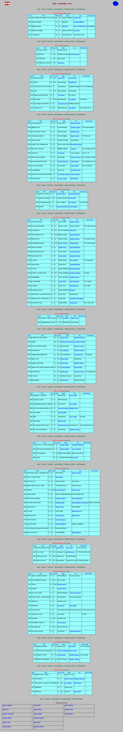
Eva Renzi (77, 30)
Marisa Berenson (74, 281)
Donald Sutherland (74, 193)
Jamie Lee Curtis (79, 346)
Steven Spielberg (66, 367)
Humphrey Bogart (74, 655)
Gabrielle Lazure (74, 277)
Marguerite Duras (63, 103)
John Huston (62, 655)
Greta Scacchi (73, 78)
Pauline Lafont (75, 136)
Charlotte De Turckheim (77, 298)
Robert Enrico (62, 421)
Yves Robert (61, 153)
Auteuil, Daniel (6, 726)
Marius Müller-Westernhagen (80, 502)
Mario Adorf (77, 691)
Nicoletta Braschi (75, 239)
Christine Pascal (62, 588)
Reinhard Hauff (60, 502)
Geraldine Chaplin (79, 342)
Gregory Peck (73, 650)
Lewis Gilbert (68, 683)
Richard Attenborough (67, 342)
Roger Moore (78, 683)
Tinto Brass (61, 63)
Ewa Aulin (75, 457)
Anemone (73, 148)
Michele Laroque (75, 123)
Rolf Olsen (65, 26)
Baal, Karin (37, 722)
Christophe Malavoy (75, 631)
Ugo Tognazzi (72, 202)
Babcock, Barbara (39, 726)
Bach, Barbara (69, 713)
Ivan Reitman (65, 350)
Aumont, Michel (6, 718)
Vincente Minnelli (64, 650)
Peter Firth (72, 646)
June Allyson (72, 99)
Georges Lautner (62, 178)
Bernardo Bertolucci (62, 206)
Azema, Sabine (38, 713)
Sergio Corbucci (69, 678)
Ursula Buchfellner (79, 22)
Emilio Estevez (71, 552)
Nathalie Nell (73, 302)
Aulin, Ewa (5, 709)
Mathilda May (73, 82)
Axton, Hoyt (37, 705)
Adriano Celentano (79, 678)
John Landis (64, 359)
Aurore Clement (76, 449)
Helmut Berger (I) (77, 511)
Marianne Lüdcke (61, 498)
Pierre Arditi (73, 395)
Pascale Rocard (74, 285)
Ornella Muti (74, 178)
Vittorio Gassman (75, 429)
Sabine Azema (75, 161)
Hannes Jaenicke (76, 473)
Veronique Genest (76, 170)
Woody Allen (64, 337)
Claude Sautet (63, 247)
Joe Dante (66, 318)
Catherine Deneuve (75, 251)
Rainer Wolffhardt (61, 524)
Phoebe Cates (75, 318)
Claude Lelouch (64, 445)
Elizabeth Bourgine (76, 144)
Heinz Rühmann (76, 532)
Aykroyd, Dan (37, 709)
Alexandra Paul (78, 354)
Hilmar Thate (76, 515)
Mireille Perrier (75, 131)
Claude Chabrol (64, 449)
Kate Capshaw (78, 367)
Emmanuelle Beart (75, 234)
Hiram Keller (72, 198)
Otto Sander (73, 605)
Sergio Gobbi (62, 281)
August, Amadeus (7, 705)
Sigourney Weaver (76, 157)
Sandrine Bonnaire (75, 256)
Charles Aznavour (75, 54)
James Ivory (61, 78)
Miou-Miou (73, 230)
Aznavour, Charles (39, 718)
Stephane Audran (76, 127)
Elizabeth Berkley (79, 337)
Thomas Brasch (60, 515)
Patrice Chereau (63, 243)
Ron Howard (60, 547)
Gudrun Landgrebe (75, 273)
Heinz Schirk (59, 477)
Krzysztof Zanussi (61, 490)
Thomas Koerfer (62, 584)
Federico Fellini (61, 193)
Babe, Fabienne (69, 705)
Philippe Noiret (74, 408)
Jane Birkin (72, 108)
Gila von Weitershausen (80, 26)
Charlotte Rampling (77, 445)
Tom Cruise (70, 547)
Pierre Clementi (73, 206)
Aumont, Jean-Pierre (8, 713)
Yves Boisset (61, 95)
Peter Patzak (61, 605)
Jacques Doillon (62, 412)
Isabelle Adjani (74, 243)
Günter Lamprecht (77, 498)
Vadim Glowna (76, 490)
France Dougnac (75, 174)
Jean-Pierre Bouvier (75, 593)
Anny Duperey (75, 165)
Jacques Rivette (61, 622)
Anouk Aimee (77, 17)
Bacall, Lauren (69, 709)
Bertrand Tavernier (63, 161)
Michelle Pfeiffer (79, 363)
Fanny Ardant (74, 260)
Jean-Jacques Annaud (64, 174)
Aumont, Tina (6, 722)
